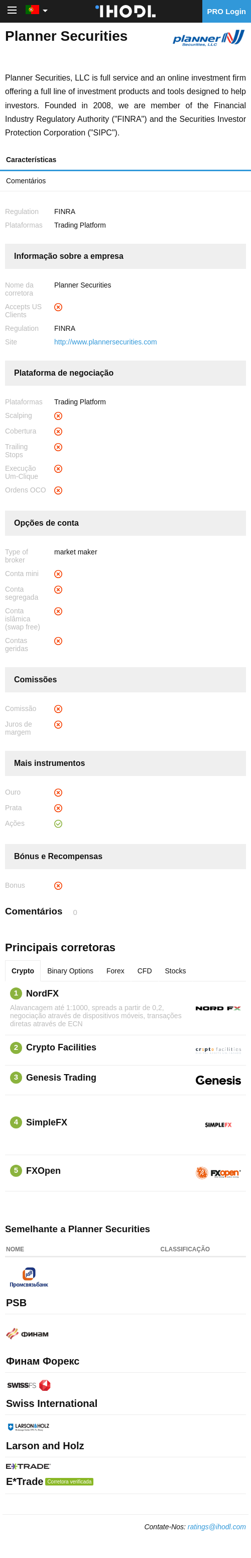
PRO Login (226, 11)
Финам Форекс (42, 1361)
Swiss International (51, 1403)
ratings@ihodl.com (217, 1527)
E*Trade (24, 1481)
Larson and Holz (45, 1445)
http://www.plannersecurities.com (105, 342)
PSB (16, 1302)
